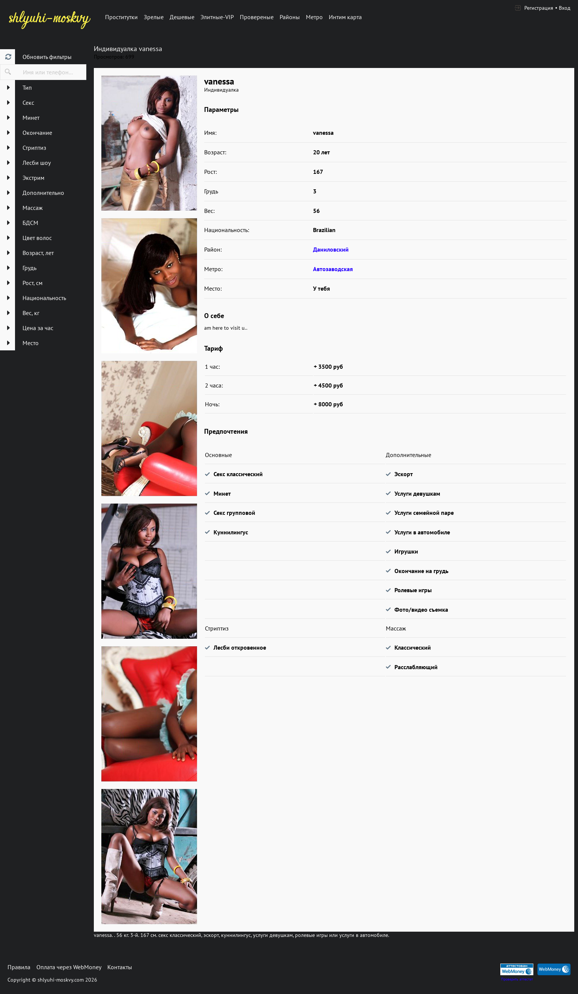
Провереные (257, 17)
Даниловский (331, 249)
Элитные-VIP (217, 17)
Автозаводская (333, 269)
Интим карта (345, 17)
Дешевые (182, 17)
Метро (314, 17)
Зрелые (154, 17)
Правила (19, 967)
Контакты (119, 967)
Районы (290, 17)
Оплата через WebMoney (68, 967)
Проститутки (121, 17)
